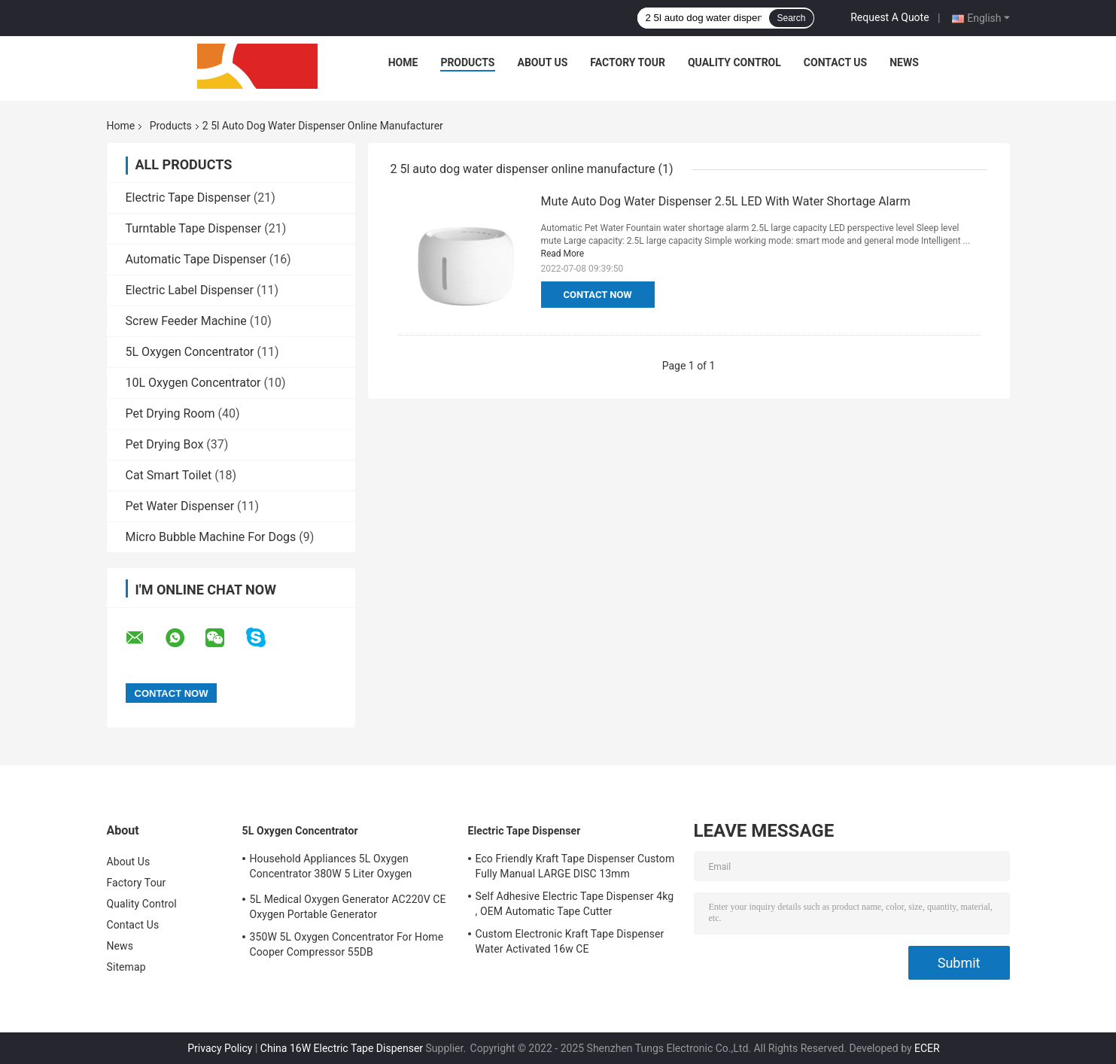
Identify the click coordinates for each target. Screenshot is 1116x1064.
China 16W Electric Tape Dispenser (341, 1048)
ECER (927, 1048)
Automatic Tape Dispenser (196, 259)
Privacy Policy (219, 1048)
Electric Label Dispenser (190, 290)
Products (467, 62)
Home (403, 62)
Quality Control (734, 62)
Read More (563, 253)
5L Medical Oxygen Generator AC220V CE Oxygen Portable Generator (348, 906)
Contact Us (835, 62)
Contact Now (598, 294)
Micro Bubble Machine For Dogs (211, 537)
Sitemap (126, 967)
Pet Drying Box (165, 444)
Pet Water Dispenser (180, 506)
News (904, 62)
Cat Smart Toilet (169, 475)
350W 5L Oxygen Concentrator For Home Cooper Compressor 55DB (347, 944)
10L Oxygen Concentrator (193, 382)
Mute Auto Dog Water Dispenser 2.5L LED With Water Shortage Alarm (726, 201)
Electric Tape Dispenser (188, 197)
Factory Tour (627, 62)
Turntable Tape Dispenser (194, 228)
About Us (543, 62)
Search (791, 18)
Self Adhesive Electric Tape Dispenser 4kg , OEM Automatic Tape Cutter (575, 903)
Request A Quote (889, 17)
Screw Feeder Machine (186, 321)
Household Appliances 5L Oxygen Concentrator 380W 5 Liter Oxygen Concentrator (331, 868)
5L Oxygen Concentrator (190, 352)
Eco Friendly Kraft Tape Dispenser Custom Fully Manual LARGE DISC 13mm (575, 866)
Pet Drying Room (170, 413)
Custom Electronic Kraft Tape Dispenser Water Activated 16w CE (570, 941)
